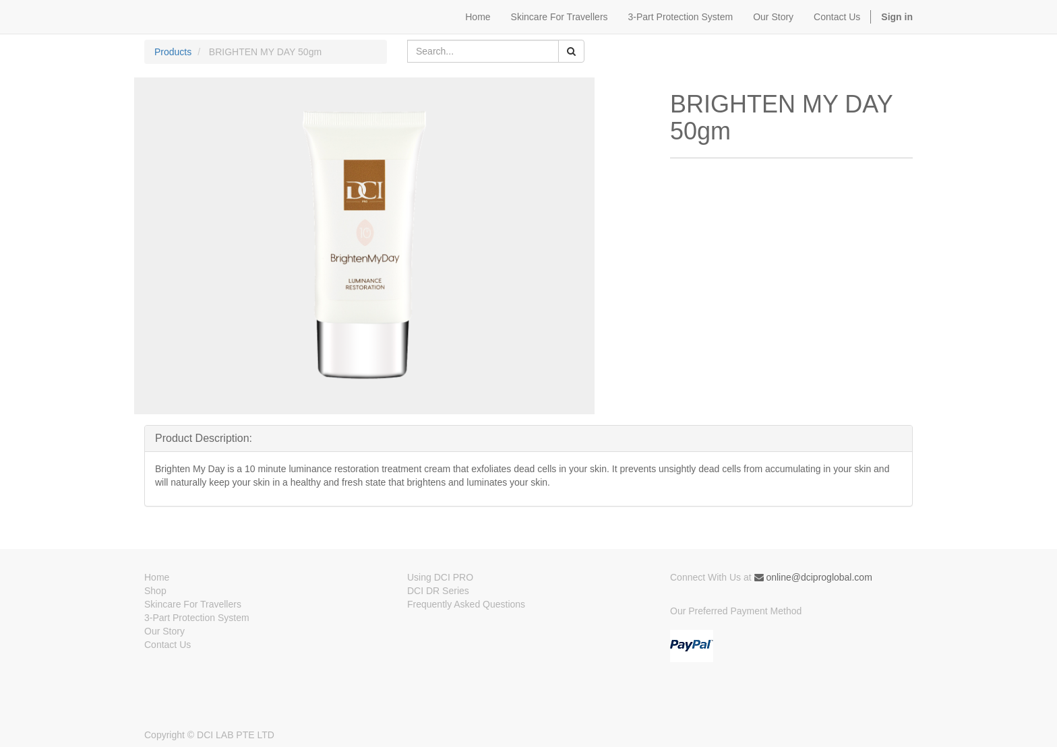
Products (172, 51)
